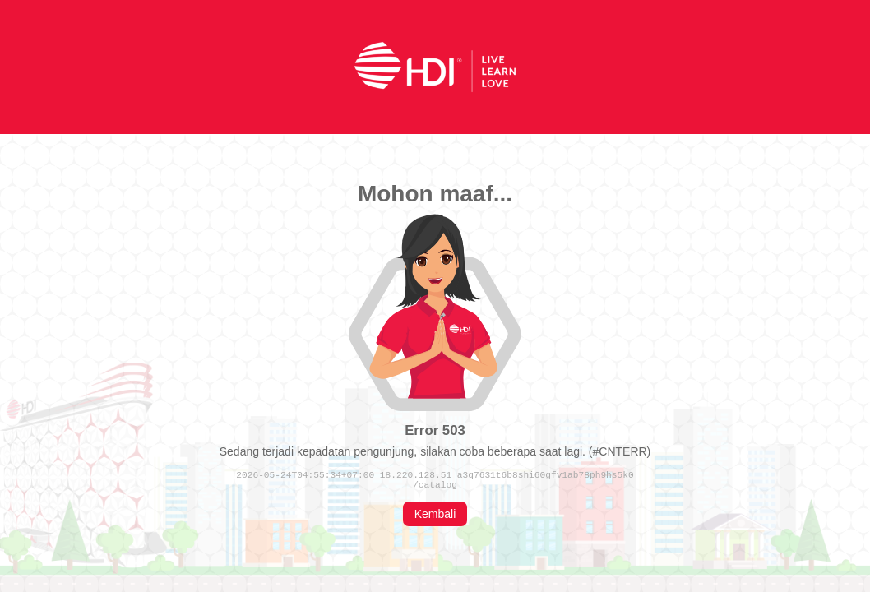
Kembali (435, 516)
